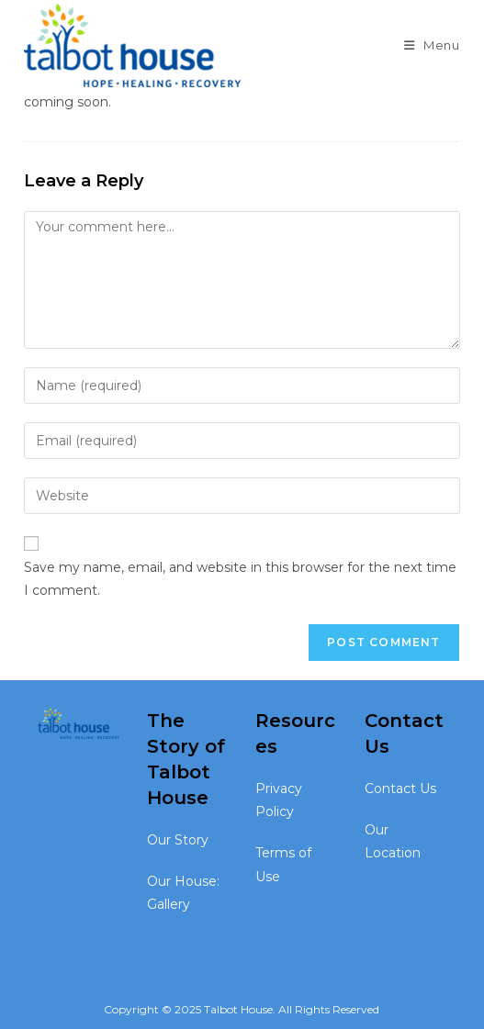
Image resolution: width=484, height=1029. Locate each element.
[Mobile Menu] (432, 45)
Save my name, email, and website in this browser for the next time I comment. (240, 578)
